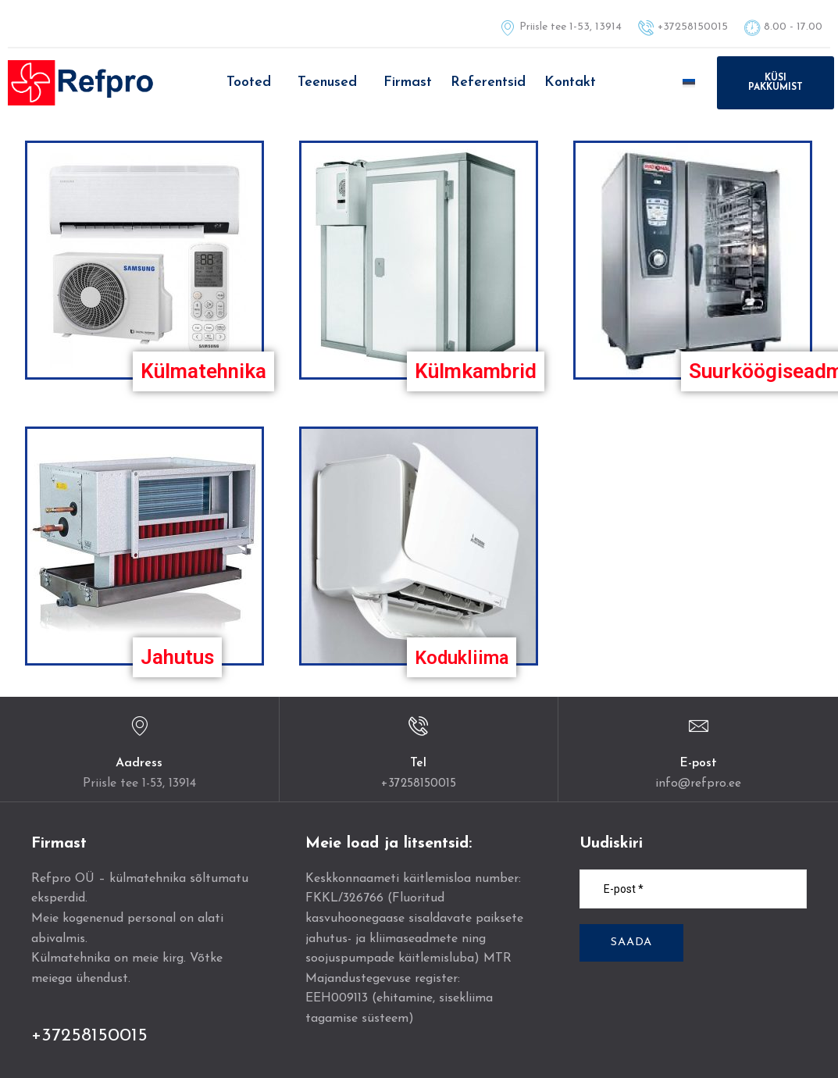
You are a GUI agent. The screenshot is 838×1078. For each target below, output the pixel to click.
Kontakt (570, 82)
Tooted (248, 82)
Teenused (327, 82)
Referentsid (488, 82)
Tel (418, 763)
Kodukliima (466, 657)
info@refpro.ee (698, 783)
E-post (698, 763)
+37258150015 (418, 783)
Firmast (407, 82)
